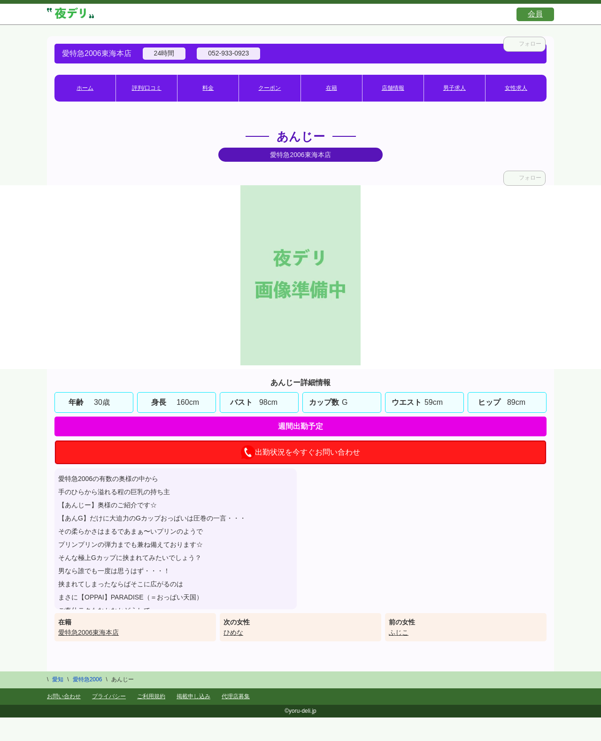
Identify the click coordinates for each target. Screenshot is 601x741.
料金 (208, 88)
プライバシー (109, 696)
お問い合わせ (64, 696)
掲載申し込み (193, 696)
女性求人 (516, 88)
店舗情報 (393, 88)
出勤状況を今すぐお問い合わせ (300, 452)
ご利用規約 (151, 696)
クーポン (269, 88)
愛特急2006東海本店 (88, 632)
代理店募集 (236, 696)
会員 (535, 14)
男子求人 (454, 88)
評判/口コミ (147, 88)
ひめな (233, 632)
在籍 (331, 88)
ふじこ (398, 632)
